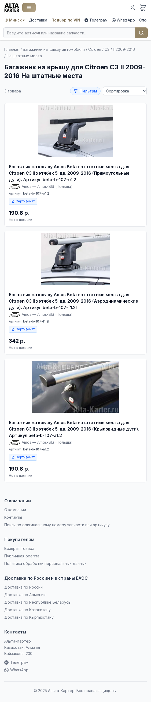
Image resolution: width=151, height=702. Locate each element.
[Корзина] (143, 7)
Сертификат (23, 201)
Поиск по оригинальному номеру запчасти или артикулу (57, 524)
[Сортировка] (125, 91)
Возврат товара (19, 548)
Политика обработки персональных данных (45, 563)
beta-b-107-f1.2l (36, 321)
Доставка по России (23, 587)
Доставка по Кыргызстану (29, 617)
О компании (15, 509)
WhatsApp (123, 20)
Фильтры (85, 91)
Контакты (13, 517)
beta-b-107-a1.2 (36, 449)
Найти (141, 32)
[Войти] (133, 7)
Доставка (38, 20)
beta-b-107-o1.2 (36, 193)
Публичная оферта (21, 556)
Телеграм (96, 20)
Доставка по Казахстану (27, 609)
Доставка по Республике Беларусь (37, 602)
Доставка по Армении (25, 594)
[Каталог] (29, 7)
